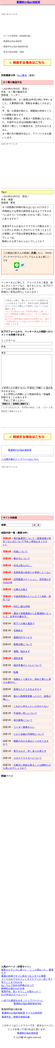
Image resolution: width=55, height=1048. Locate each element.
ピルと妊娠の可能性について (28, 740)
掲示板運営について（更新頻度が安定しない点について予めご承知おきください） (27, 547)
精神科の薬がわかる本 (13, 994)
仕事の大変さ (20, 595)
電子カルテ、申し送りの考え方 (29, 757)
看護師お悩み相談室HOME (27, 1009)
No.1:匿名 (22, 75)
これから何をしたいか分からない (31, 712)
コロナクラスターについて (27, 764)
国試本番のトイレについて (27, 671)
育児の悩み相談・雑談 (13, 52)
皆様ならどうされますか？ (27, 695)
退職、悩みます (21, 657)
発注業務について (22, 726)
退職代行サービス (22, 643)
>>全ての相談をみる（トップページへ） (22, 1006)
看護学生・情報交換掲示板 (16, 1023)
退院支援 (18, 664)
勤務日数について (22, 650)
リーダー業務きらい (24, 733)
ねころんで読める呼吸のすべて (17, 991)
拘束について (20, 557)
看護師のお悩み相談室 (20, 456)
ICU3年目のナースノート (14, 1001)
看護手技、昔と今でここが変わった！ (21, 997)
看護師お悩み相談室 (28, 2)
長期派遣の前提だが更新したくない (32, 578)
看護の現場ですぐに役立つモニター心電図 (23, 982)
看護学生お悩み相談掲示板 (15, 46)
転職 (15, 678)
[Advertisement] (24, 23)
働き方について (21, 564)
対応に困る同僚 (21, 612)
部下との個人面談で (24, 629)
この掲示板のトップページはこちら (20, 465)
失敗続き (18, 636)
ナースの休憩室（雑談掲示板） (17, 36)
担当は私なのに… (22, 571)
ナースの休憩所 (34, 1019)
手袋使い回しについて (25, 719)
